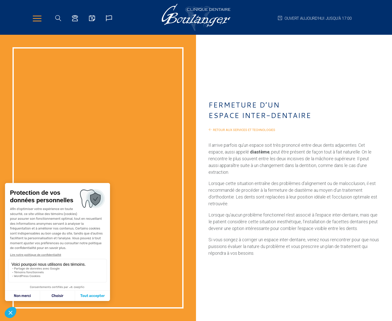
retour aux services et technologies (241, 130)
